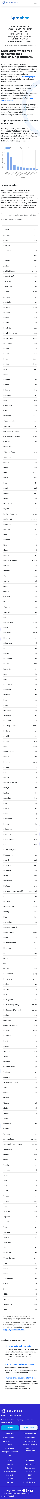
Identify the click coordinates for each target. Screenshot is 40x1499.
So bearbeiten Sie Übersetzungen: (20, 1364)
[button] (11, 1437)
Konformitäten (30, 1471)
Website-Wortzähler (30, 1445)
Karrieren (10, 1479)
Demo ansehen (28, 1427)
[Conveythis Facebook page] (23, 1490)
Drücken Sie (10, 1475)
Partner (10, 1468)
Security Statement (30, 1482)
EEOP (30, 1475)
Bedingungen (30, 1468)
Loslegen (10, 1428)
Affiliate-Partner (10, 1471)
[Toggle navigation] (35, 3)
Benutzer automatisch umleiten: (19, 1346)
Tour (10, 1455)
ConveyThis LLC (7, 1496)
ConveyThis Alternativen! (30, 1449)
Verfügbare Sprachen (10, 1452)
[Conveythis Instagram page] (27, 1490)
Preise (10, 1445)
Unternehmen (10, 1448)
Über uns (10, 1464)
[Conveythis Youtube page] (31, 1490)
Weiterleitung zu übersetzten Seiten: (21, 1378)
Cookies (30, 1479)
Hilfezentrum (30, 1441)
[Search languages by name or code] (20, 215)
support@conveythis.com (13, 1329)
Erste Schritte (30, 1438)
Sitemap (10, 1482)
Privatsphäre (30, 1464)
